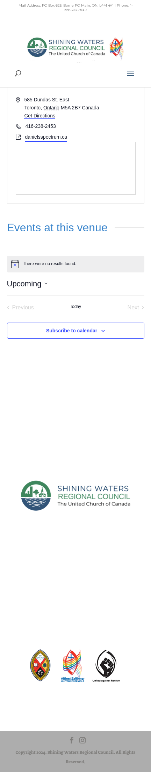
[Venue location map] (75, 168)
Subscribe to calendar (71, 330)
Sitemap (76, 574)
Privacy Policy (75, 586)
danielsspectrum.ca (46, 137)
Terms (75, 598)
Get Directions (39, 115)
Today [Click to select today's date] (75, 306)
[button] (130, 77)
